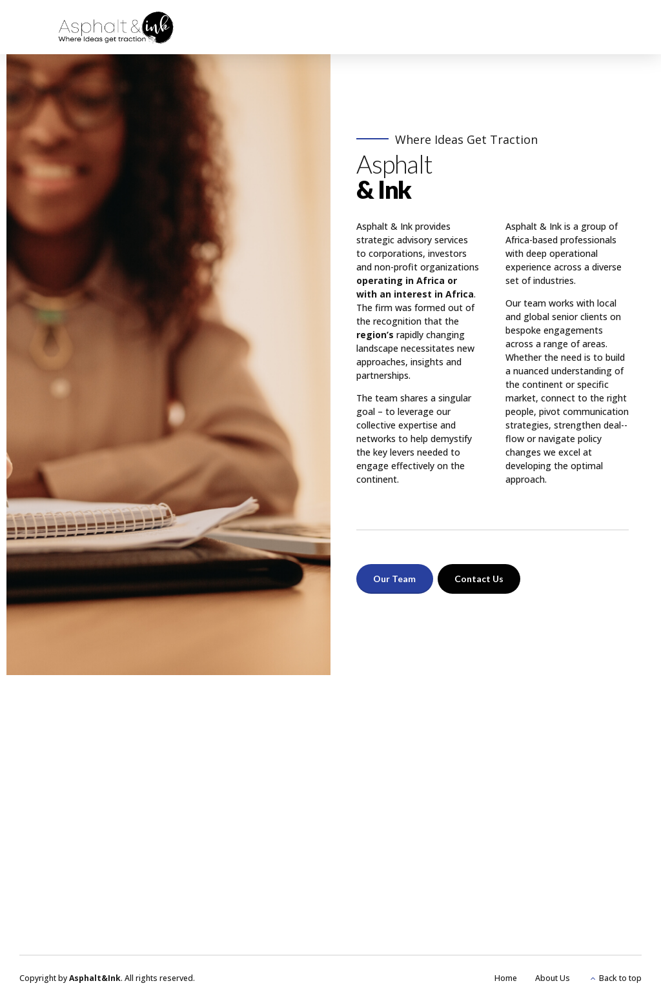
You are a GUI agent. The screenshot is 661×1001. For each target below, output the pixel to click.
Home (505, 978)
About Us (552, 978)
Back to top (620, 978)
